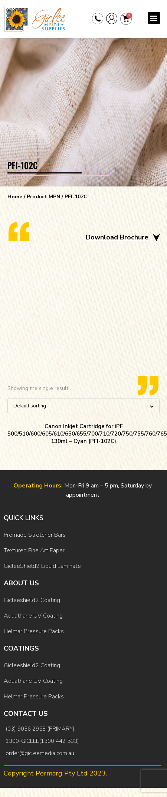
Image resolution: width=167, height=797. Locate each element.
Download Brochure (117, 237)
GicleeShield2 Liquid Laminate (42, 566)
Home (14, 196)
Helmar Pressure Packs (34, 631)
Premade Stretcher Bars (35, 535)
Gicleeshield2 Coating (32, 600)
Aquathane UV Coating (33, 616)
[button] (154, 18)
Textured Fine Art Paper (34, 550)
